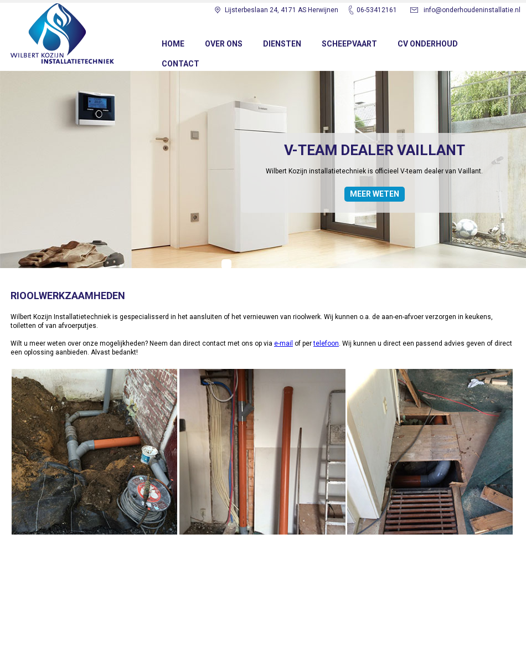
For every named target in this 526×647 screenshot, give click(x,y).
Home (173, 43)
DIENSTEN (282, 43)
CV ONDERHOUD (428, 43)
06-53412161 (377, 10)
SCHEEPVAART (349, 43)
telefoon (326, 343)
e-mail (283, 343)
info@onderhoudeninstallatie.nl (472, 10)
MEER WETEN (374, 193)
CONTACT (180, 63)
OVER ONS (224, 43)
